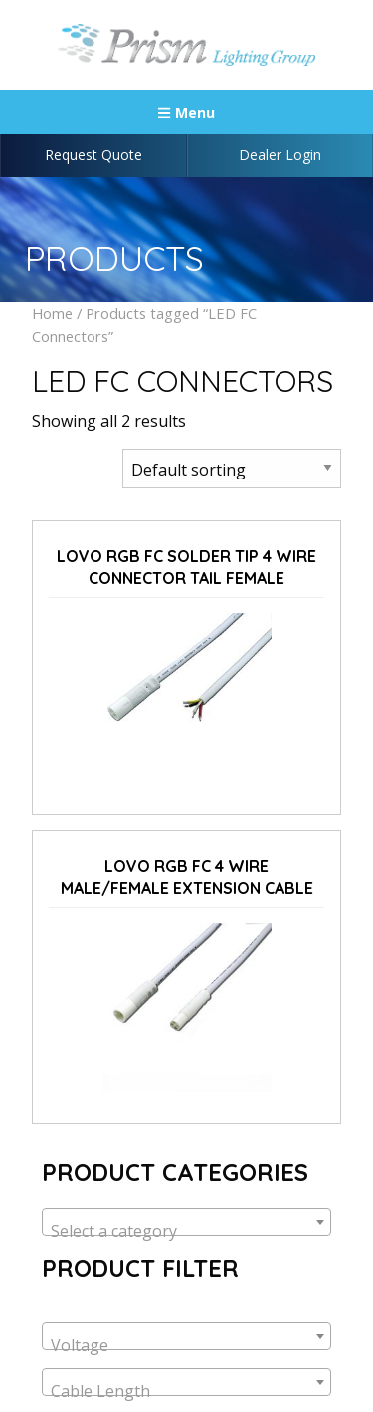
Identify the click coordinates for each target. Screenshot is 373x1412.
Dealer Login (280, 154)
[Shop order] (231, 468)
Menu (186, 112)
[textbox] (186, 1231)
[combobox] (186, 1222)
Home (52, 313)
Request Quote (93, 154)
